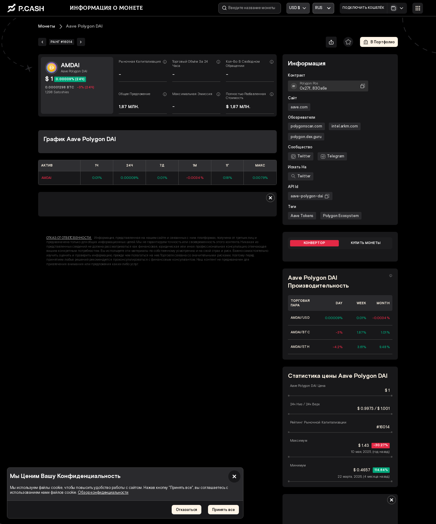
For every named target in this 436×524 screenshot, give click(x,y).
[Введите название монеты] (249, 8)
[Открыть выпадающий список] (323, 8)
